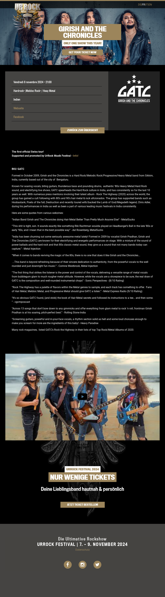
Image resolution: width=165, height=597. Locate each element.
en (150, 4)
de (139, 4)
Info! (75, 155)
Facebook (19, 117)
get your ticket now (82, 52)
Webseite (19, 108)
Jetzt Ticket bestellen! (82, 504)
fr (143, 4)
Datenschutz (82, 549)
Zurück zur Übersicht (82, 130)
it (147, 4)
